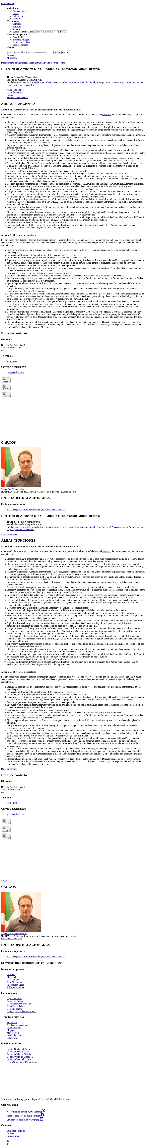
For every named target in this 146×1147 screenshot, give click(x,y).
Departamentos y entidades (19, 1003)
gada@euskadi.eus (15, 372)
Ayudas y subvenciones (17, 1025)
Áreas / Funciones (9, 534)
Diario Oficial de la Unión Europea (23, 1062)
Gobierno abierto (14, 1009)
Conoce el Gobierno (16, 1001)
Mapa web (17, 29)
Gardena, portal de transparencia (21, 1011)
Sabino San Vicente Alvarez (14, 489)
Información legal (21, 39)
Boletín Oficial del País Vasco (20, 1049)
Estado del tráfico (15, 1035)
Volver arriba (13, 1136)
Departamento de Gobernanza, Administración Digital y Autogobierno (33, 63)
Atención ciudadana (16, 1006)
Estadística (12, 1038)
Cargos (4, 880)
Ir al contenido (7, 3)
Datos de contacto (9, 769)
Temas (16, 13)
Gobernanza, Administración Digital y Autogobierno (86, 82)
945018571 (12, 361)
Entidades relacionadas (11, 938)
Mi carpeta (12, 58)
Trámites (17, 18)
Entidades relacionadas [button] (17, 97)
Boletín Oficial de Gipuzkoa (20, 1057)
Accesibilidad (19, 37)
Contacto (17, 24)
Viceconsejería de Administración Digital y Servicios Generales (36, 509)
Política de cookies (21, 42)
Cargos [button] (10, 95)
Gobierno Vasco (20, 16)
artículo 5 (106, 114)
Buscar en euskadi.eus (23, 31)
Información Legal (15, 985)
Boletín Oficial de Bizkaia (19, 1054)
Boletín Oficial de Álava (18, 1051)
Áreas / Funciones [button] (15, 90)
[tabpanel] (73, 215)
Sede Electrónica (20, 45)
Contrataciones (14, 1027)
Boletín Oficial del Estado (19, 1059)
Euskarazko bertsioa (16, 1131)
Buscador (17, 26)
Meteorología (13, 1033)
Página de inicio (20, 11)
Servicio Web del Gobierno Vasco (55, 1099)
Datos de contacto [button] (15, 92)
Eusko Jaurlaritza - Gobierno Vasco (43, 82)
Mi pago (11, 1030)
